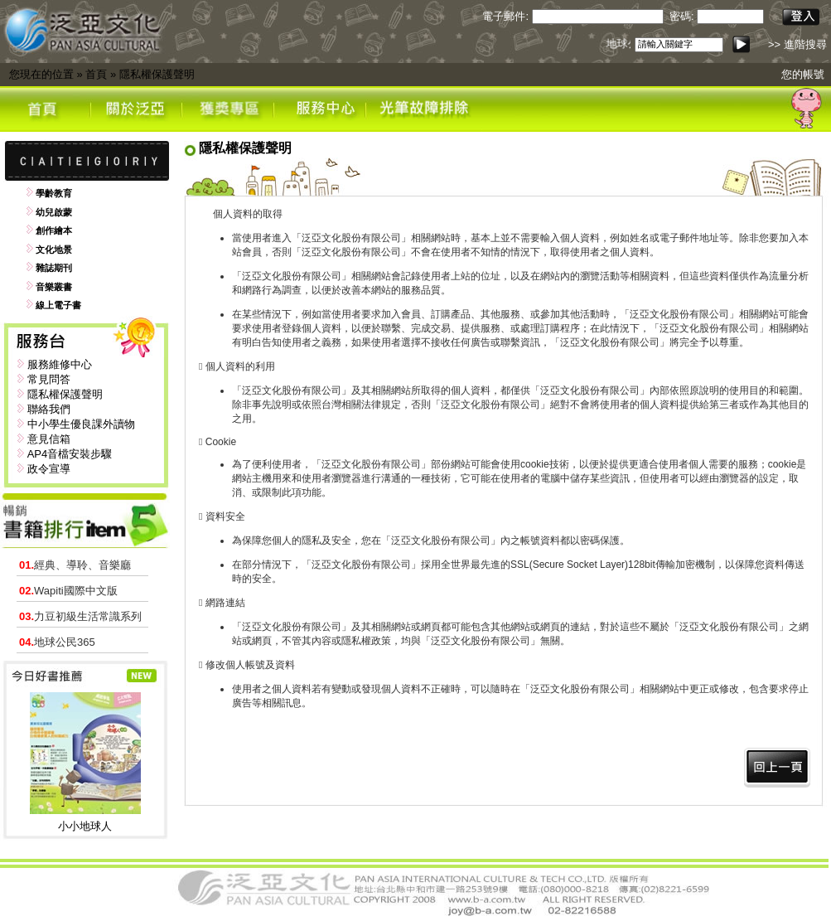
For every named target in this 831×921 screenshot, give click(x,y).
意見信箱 (48, 439)
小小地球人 (85, 826)
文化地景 (54, 249)
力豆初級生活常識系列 (80, 616)
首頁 (96, 74)
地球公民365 (57, 642)
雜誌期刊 (54, 268)
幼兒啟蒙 (54, 212)
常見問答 (48, 379)
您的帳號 (802, 74)
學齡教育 (54, 193)
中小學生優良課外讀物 (81, 424)
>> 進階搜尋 (797, 44)
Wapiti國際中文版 (68, 590)
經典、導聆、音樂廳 (75, 565)
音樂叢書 (54, 287)
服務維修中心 (59, 364)
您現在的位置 (41, 74)
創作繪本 (54, 230)
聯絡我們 (48, 409)
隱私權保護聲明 (157, 74)
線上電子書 (58, 305)
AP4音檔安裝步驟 (70, 454)
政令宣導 (48, 469)
